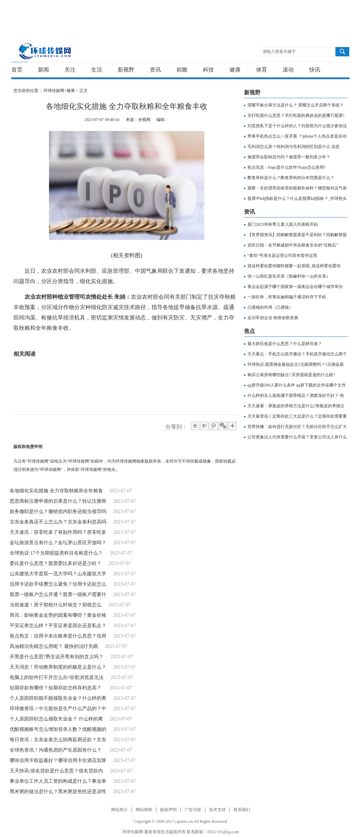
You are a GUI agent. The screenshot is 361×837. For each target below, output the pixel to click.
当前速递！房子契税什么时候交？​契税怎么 (55, 604)
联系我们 (242, 809)
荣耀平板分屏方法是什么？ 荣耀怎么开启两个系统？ (295, 105)
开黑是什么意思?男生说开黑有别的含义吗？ (57, 656)
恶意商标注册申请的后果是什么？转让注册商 (58, 501)
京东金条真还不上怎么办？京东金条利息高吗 (58, 521)
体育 (261, 70)
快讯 (314, 70)
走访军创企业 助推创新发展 (272, 317)
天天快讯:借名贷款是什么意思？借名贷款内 (56, 770)
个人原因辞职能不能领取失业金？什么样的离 (58, 698)
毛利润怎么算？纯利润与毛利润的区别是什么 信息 (293, 146)
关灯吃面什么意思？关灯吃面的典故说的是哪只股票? (295, 115)
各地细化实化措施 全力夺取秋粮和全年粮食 (56, 490)
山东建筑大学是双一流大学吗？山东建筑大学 (58, 573)
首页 (16, 70)
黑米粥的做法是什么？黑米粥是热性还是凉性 (58, 791)
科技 (208, 70)
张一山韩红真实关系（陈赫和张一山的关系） (288, 276)
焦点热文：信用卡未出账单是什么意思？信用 (58, 636)
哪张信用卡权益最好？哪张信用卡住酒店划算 (58, 760)
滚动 (288, 70)
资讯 (155, 70)
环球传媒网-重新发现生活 (45, 51)
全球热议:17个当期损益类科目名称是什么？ (56, 553)
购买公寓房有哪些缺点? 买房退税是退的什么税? (291, 374)
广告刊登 (193, 809)
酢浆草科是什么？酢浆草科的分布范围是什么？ (290, 177)
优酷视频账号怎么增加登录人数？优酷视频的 (58, 729)
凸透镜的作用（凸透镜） (270, 307)
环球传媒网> (55, 90)
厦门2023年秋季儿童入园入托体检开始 (282, 224)
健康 (235, 70)
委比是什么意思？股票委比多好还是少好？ (55, 563)
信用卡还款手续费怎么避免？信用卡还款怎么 (58, 584)
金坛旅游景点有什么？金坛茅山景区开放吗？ (58, 542)
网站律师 (144, 809)
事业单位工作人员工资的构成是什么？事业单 (58, 781)
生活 (96, 70)
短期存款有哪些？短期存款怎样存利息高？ (56, 687)
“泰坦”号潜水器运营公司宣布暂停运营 (282, 255)
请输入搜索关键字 (279, 51)
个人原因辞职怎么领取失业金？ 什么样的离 (56, 719)
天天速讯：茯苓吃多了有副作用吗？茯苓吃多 (58, 532)
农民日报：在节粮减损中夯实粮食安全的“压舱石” (292, 245)
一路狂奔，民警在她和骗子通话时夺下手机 (286, 297)
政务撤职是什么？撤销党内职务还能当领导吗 (58, 511)
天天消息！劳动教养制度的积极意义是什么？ (58, 667)
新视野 (126, 70)
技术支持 (217, 809)
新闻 (43, 70)
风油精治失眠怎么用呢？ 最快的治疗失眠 (54, 646)
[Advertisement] (178, 15)
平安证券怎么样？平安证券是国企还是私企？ (58, 625)
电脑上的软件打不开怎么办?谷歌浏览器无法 (57, 677)
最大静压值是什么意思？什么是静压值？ (284, 343)
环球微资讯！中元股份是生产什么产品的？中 (58, 708)
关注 (70, 70)
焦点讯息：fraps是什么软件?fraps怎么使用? (286, 167)
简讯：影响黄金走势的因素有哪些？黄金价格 (58, 615)
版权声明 (168, 809)
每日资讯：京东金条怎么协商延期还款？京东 (58, 739)
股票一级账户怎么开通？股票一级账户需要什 (58, 594)
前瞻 (181, 70)
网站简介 (119, 809)
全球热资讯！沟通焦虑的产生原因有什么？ (56, 750)
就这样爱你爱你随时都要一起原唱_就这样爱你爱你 (294, 265)
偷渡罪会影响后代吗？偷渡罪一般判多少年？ (288, 157)
